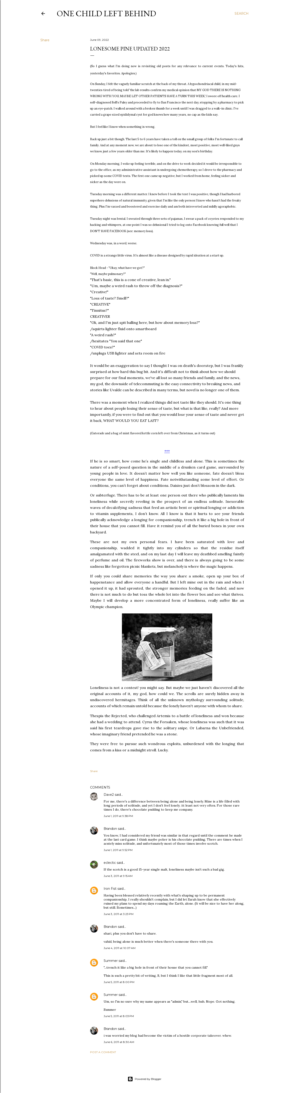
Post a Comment (103, 1052)
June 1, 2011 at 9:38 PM (118, 816)
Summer (111, 961)
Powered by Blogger (144, 1079)
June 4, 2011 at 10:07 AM (119, 948)
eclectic (110, 863)
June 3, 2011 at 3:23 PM (118, 914)
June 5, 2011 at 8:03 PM (119, 1016)
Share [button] (44, 40)
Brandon (110, 829)
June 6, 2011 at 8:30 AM (119, 1042)
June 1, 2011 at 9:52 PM (118, 850)
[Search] (242, 13)
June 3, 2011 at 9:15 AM (118, 876)
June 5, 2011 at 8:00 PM (119, 982)
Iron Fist (110, 889)
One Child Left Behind (106, 13)
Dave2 (109, 795)
